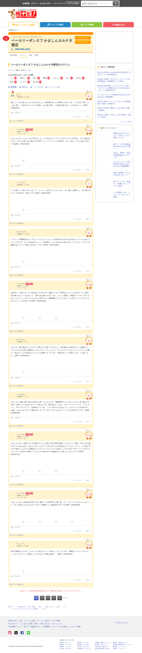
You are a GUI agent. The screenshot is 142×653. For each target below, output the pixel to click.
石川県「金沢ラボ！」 (66, 648)
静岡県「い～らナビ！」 (120, 646)
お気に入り (83, 37)
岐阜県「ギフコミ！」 (102, 644)
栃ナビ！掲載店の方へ (32, 627)
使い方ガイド (13, 624)
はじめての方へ (46, 3)
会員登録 (26, 3)
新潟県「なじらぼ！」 (84, 644)
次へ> (65, 598)
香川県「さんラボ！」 (84, 646)
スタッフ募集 (75, 627)
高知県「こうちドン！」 (120, 648)
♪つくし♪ (19, 183)
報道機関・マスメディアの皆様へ (56, 627)
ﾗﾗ (17, 95)
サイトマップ (57, 624)
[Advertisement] (114, 47)
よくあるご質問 (26, 624)
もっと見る (126, 121)
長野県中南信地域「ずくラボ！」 (123, 644)
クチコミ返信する (17, 121)
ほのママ (19, 340)
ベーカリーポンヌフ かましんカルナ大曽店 (41, 43)
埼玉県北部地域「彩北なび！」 (102, 649)
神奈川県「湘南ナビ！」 (102, 646)
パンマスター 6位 (21, 133)
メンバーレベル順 (53, 87)
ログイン (34, 3)
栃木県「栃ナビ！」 (66, 642)
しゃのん (19, 394)
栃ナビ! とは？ (122, 623)
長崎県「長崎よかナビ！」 (121, 642)
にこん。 (19, 543)
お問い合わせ (45, 624)
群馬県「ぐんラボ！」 (66, 646)
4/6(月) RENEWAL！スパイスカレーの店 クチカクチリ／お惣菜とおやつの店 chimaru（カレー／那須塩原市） (114, 88)
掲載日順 (23, 87)
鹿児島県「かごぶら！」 (84, 648)
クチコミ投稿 (73, 3)
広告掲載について (15, 627)
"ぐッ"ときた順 (37, 87)
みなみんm (19, 232)
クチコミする (83, 42)
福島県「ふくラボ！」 (66, 644)
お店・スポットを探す (23, 25)
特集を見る (118, 25)
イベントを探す (55, 25)
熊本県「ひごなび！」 (84, 642)
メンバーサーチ (59, 3)
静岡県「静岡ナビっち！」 (103, 642)
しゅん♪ (18, 129)
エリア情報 (86, 25)
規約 (36, 624)
